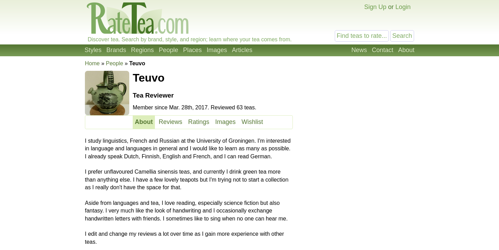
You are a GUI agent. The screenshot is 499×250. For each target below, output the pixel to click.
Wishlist (252, 121)
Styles (93, 50)
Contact (382, 50)
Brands (116, 50)
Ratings (198, 121)
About (406, 50)
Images (217, 50)
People (168, 50)
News (359, 50)
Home (92, 63)
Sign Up (375, 6)
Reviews (170, 121)
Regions (142, 50)
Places (192, 50)
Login (403, 6)
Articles (242, 50)
